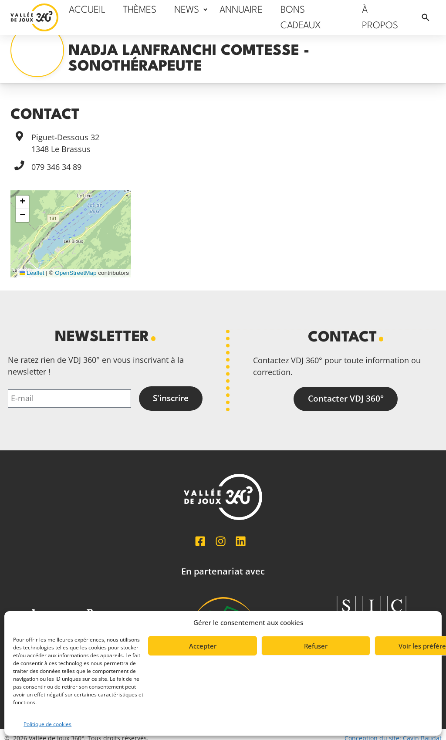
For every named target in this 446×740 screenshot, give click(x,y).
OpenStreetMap (75, 273)
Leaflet (32, 273)
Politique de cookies (47, 724)
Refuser (316, 646)
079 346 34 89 (56, 167)
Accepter (202, 646)
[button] (22, 202)
